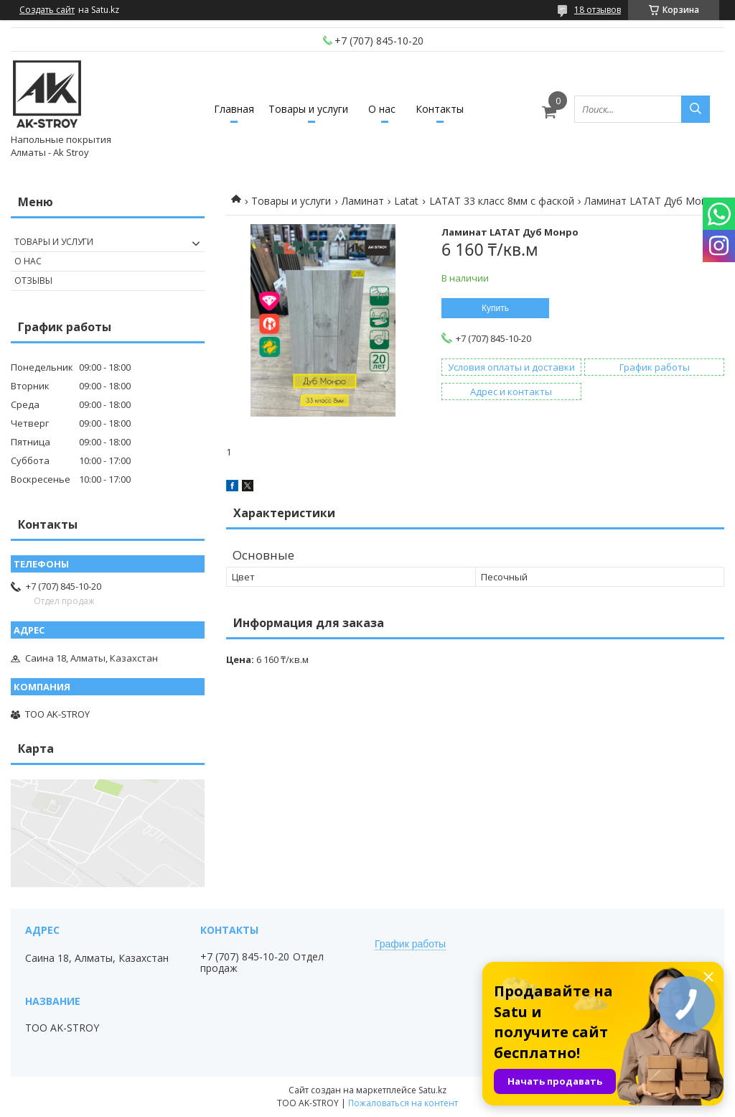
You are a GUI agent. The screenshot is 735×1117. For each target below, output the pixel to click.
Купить (495, 308)
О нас (381, 109)
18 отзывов (597, 10)
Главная (234, 109)
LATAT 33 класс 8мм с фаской (501, 201)
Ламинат (363, 201)
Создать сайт (47, 10)
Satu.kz (432, 1090)
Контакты (440, 109)
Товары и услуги (308, 109)
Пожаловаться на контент (403, 1103)
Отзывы (33, 280)
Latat (406, 201)
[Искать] (695, 109)
